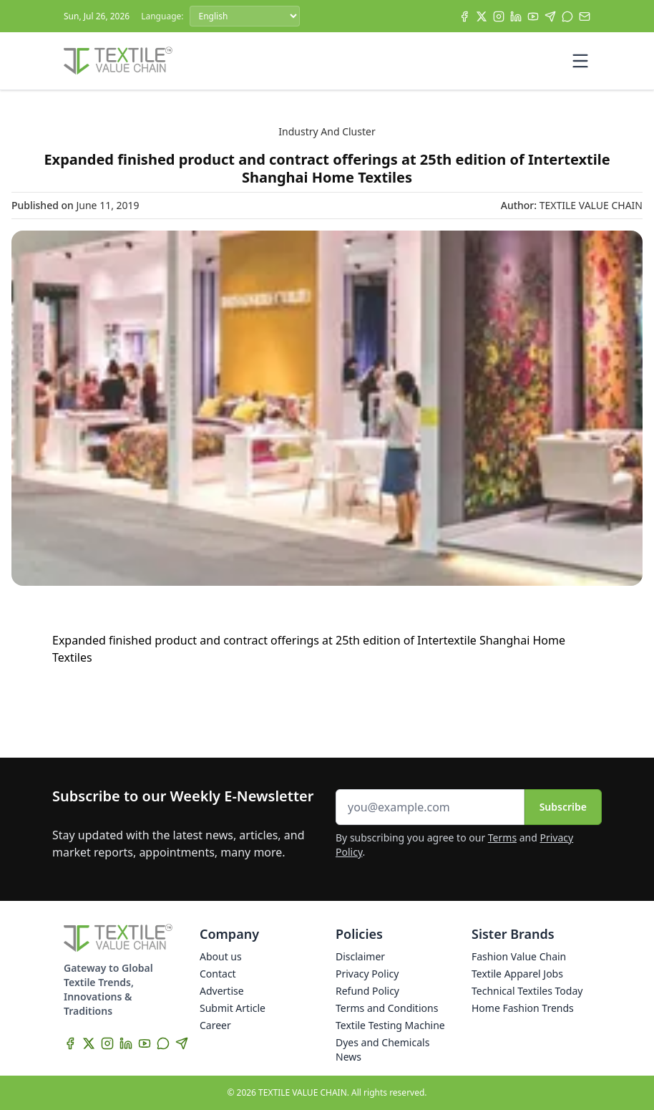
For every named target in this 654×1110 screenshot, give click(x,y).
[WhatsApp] (567, 16)
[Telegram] (550, 16)
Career (215, 1025)
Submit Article (232, 1008)
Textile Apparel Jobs (517, 973)
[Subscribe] (584, 16)
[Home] (118, 61)
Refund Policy (367, 991)
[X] (481, 16)
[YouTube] (533, 16)
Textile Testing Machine (390, 1025)
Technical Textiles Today (527, 991)
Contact (218, 973)
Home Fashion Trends (523, 1008)
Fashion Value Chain (519, 956)
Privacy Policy (367, 973)
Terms (502, 837)
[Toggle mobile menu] (580, 61)
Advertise (222, 991)
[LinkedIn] (516, 16)
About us (221, 956)
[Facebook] (464, 16)
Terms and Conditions (387, 1008)
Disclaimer (360, 956)
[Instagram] (498, 16)
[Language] (245, 16)
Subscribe (563, 807)
